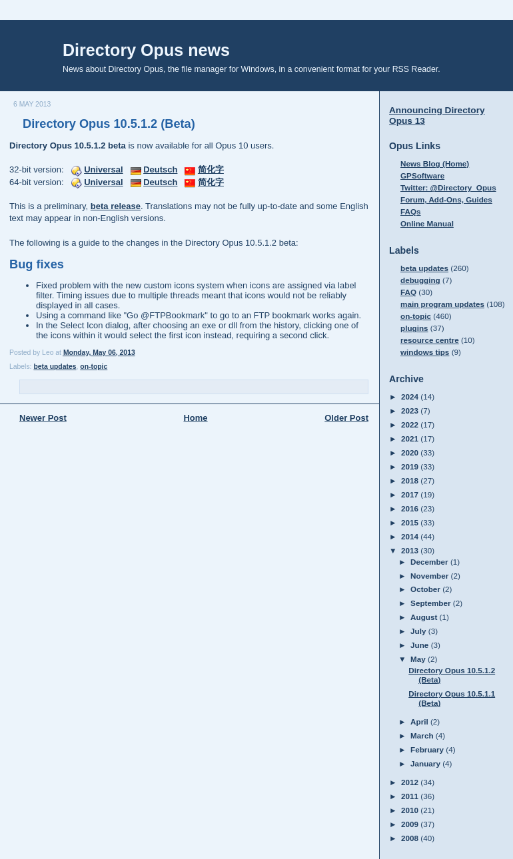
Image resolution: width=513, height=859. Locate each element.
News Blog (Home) (434, 163)
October (426, 589)
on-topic (93, 366)
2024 (410, 396)
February (428, 749)
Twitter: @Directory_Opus (448, 187)
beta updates (54, 366)
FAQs (410, 211)
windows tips (424, 352)
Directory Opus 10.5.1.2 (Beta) (109, 124)
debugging (420, 280)
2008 (410, 838)
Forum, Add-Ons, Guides (446, 199)
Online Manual (427, 223)
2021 (410, 438)
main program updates (442, 304)
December (430, 561)
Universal (103, 169)
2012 (410, 782)
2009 (410, 824)
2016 (410, 508)
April (420, 721)
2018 (410, 480)
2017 (410, 494)
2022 (410, 424)
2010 (410, 810)
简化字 (211, 169)
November (430, 575)
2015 (410, 522)
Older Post (346, 418)
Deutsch (160, 169)
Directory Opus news (146, 50)
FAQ (408, 292)
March (423, 735)
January (426, 763)
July (419, 631)
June (420, 645)
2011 (410, 796)
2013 (410, 550)
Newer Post (43, 418)
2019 (410, 466)
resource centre (429, 340)
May (419, 659)
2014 (410, 536)
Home (195, 418)
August (425, 617)
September (431, 603)
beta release (116, 206)
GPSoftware (422, 175)
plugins (414, 328)
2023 (410, 410)
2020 (410, 452)
